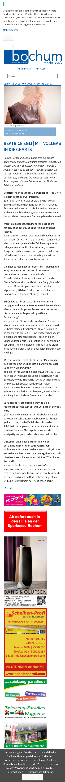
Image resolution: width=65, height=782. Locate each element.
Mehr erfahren (11, 30)
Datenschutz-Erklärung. (41, 772)
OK (8, 37)
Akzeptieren (32, 777)
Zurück (9, 488)
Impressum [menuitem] (41, 68)
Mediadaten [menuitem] (25, 68)
